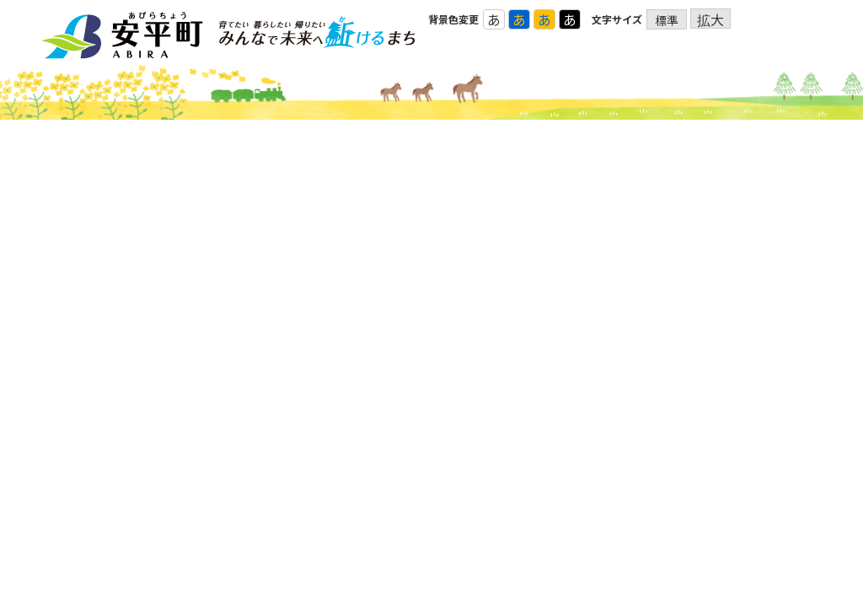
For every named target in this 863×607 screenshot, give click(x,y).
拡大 (710, 19)
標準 (666, 20)
